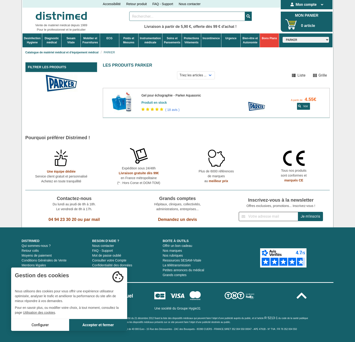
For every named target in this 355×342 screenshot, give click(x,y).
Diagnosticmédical (52, 40)
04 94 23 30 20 (62, 219)
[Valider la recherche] (248, 16)
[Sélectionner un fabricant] (306, 40)
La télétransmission (177, 265)
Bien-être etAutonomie (250, 40)
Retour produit (136, 4)
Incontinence (211, 38)
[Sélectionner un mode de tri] (196, 75)
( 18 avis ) (172, 110)
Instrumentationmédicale (150, 40)
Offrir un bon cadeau (177, 246)
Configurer (40, 325)
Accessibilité (112, 4)
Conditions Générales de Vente (44, 260)
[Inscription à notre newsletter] (268, 216)
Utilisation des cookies (39, 312)
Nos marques (172, 250)
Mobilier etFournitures (90, 40)
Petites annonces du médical (183, 270)
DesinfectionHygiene (32, 40)
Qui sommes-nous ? (36, 246)
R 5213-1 (271, 318)
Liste (298, 75)
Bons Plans (269, 38)
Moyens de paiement (37, 255)
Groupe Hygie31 (189, 308)
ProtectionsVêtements (191, 40)
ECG (109, 38)
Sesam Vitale (71, 40)
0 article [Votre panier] (308, 26)
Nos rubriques (173, 255)
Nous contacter (189, 4)
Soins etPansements (172, 40)
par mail (92, 219)
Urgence (230, 38)
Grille (320, 75)
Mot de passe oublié (106, 255)
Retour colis (30, 250)
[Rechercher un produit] (187, 16)
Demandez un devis (177, 219)
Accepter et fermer (98, 325)
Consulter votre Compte (109, 260)
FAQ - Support (162, 4)
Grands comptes (175, 275)
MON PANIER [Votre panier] (306, 15)
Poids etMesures (128, 40)
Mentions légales (34, 265)
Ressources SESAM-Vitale (182, 260)
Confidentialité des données (112, 265)
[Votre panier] (291, 24)
